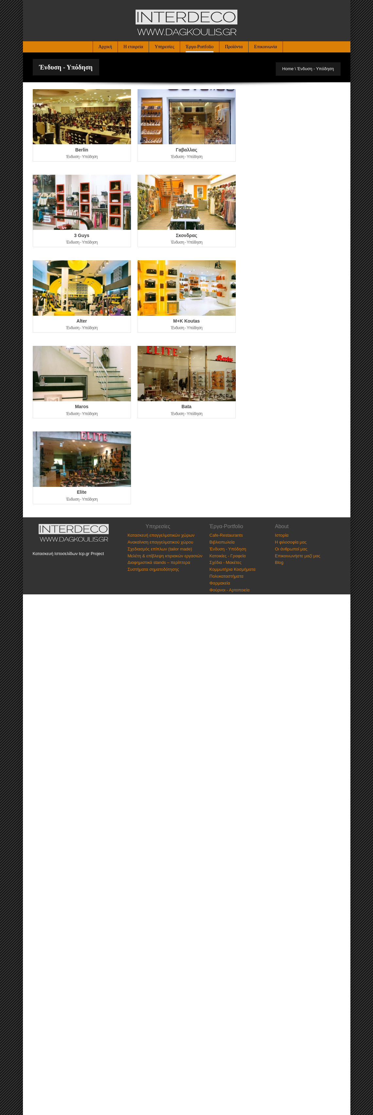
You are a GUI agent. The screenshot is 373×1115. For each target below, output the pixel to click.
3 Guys (81, 235)
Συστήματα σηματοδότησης (153, 569)
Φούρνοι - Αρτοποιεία (230, 589)
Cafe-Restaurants (226, 535)
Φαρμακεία (220, 583)
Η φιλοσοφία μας (291, 542)
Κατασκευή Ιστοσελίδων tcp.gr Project (68, 553)
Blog (279, 562)
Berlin (81, 149)
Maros (81, 406)
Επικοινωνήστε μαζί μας (297, 555)
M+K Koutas (186, 321)
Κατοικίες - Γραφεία (228, 555)
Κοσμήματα (244, 569)
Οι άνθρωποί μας (291, 549)
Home (288, 68)
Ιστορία (282, 535)
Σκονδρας (186, 235)
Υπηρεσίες (164, 47)
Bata (186, 406)
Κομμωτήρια (221, 569)
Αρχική (105, 47)
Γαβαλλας (186, 149)
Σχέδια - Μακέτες (226, 562)
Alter (82, 321)
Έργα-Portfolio (200, 47)
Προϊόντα (234, 47)
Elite (82, 492)
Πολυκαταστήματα (227, 576)
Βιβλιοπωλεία (222, 542)
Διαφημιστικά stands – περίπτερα (159, 562)
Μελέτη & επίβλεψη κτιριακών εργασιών (165, 555)
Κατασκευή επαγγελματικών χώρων (161, 535)
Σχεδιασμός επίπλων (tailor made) (160, 549)
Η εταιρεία (133, 47)
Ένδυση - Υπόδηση (228, 549)
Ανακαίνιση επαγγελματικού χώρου (161, 542)
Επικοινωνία (265, 47)
